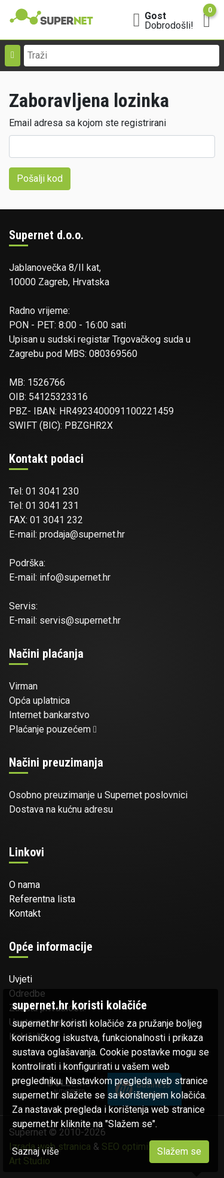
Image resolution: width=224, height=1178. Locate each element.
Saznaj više (35, 1151)
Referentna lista (42, 899)
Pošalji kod (40, 178)
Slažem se (179, 1151)
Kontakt (25, 913)
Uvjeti (20, 979)
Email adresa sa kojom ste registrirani (87, 123)
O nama (24, 884)
